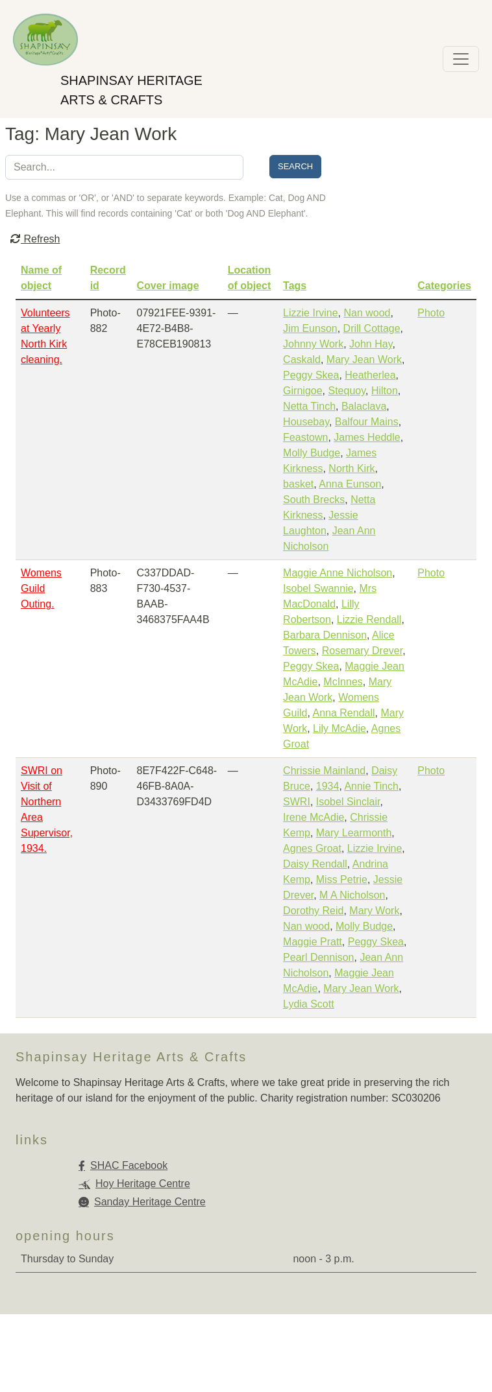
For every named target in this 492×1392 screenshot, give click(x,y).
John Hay (370, 343)
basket (298, 484)
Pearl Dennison (318, 957)
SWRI (296, 801)
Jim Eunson (310, 328)
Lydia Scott (308, 1003)
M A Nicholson (352, 895)
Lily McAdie (339, 728)
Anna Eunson (350, 484)
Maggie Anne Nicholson (337, 572)
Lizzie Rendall (369, 619)
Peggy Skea (311, 375)
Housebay (306, 421)
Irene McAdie (313, 817)
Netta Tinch (309, 406)
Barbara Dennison (325, 635)
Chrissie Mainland (324, 770)
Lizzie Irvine (310, 312)
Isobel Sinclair (348, 801)
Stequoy (346, 390)
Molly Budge (311, 452)
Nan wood (366, 312)
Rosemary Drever (362, 650)
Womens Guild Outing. (41, 588)
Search (295, 166)
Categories (444, 285)
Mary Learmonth (354, 832)
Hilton (384, 390)
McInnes (342, 681)
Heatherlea (370, 375)
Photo (431, 312)
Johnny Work (313, 343)
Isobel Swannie (318, 588)
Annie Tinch (371, 786)
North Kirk (351, 468)
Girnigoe (302, 390)
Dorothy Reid (313, 910)
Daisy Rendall (315, 863)
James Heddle (367, 437)
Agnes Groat (312, 848)
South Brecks (314, 499)
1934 (327, 786)
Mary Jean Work (364, 359)
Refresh (35, 238)
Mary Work (374, 910)
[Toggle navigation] (461, 59)
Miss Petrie (341, 879)
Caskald (302, 359)
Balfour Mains (367, 421)
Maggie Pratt (312, 941)
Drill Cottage (371, 328)
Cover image (168, 285)
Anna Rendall (343, 712)
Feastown (305, 437)
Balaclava (363, 406)
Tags (294, 285)
